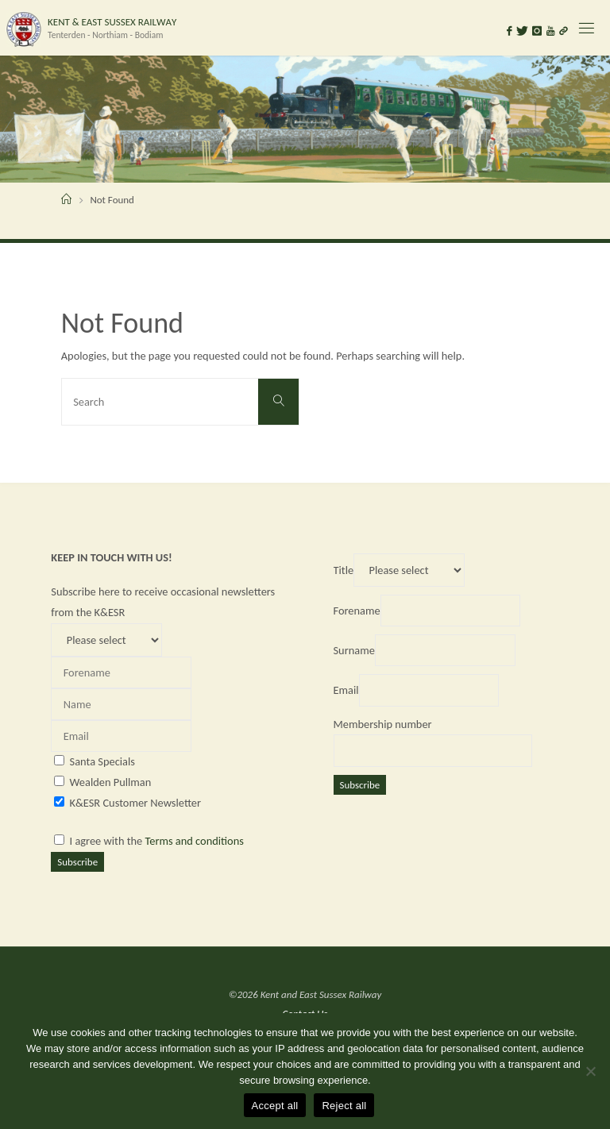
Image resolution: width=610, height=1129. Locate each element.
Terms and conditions (194, 841)
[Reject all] (590, 1071)
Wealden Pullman (111, 782)
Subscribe (77, 862)
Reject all (344, 1106)
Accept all (275, 1106)
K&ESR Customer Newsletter (135, 803)
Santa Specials (102, 761)
